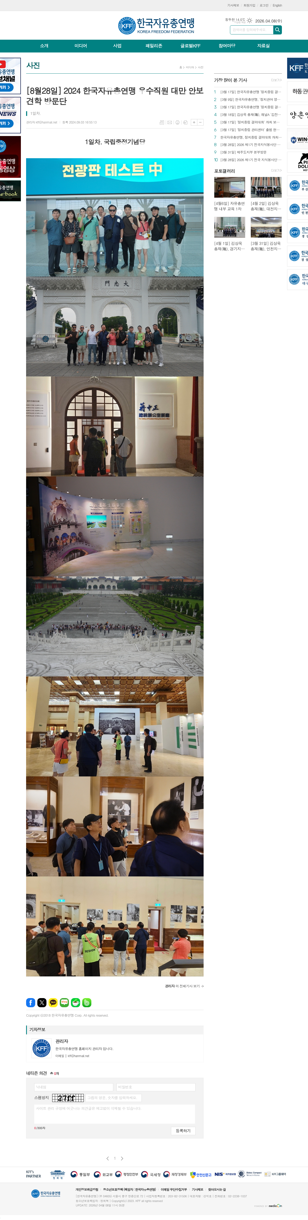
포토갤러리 (224, 171)
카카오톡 (53, 1002)
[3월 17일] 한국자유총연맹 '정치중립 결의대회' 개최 (251, 107)
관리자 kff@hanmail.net (41, 122)
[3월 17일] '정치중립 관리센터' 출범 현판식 (251, 130)
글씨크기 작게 (200, 122)
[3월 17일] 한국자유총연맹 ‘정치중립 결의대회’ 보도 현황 (251, 92)
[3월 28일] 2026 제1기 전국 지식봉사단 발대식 (251, 160)
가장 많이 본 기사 (230, 80)
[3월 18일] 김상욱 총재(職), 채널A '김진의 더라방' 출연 (251, 115)
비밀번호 (125, 1087)
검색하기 (277, 29)
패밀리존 (153, 46)
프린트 (177, 122)
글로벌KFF (190, 46)
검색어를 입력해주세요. (249, 29)
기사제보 (233, 5)
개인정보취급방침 (86, 1189)
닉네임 (41, 1087)
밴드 (86, 1002)
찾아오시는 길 (217, 1189)
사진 (200, 67)
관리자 (61, 1041)
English (277, 5)
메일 (169, 122)
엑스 (41, 1002)
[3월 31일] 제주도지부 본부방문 (243, 152)
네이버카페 (75, 1002)
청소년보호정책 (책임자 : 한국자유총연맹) (129, 1189)
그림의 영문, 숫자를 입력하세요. (112, 1097)
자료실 (263, 46)
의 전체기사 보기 (182, 985)
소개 (44, 46)
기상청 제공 (240, 22)
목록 (161, 122)
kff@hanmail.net (72, 1055)
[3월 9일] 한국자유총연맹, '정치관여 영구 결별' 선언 (251, 99)
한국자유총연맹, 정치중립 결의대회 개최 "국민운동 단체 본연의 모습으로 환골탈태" (251, 137)
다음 (122, 1159)
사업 (117, 46)
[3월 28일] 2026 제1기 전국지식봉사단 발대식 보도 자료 (251, 145)
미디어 (80, 46)
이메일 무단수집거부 (174, 1189)
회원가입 (249, 5)
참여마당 (226, 46)
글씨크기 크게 (194, 122)
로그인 (264, 5)
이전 (108, 1159)
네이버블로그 (64, 1002)
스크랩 (185, 122)
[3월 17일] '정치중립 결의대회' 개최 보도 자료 (251, 122)
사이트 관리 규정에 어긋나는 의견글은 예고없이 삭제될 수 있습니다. (88, 1108)
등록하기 (183, 1130)
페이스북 (30, 1002)
